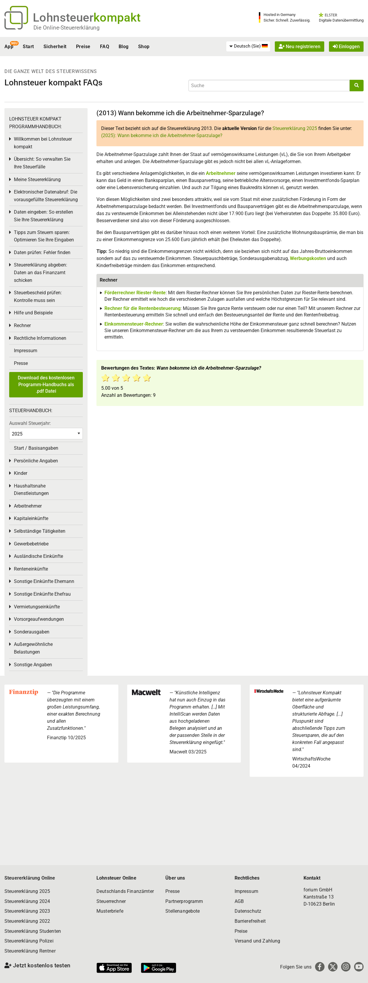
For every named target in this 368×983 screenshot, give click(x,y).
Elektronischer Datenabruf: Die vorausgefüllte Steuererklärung (46, 195)
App (8, 46)
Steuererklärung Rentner (30, 951)
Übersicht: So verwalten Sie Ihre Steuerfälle (42, 163)
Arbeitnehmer (220, 173)
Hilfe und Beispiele (33, 313)
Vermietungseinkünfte (37, 607)
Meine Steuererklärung (37, 179)
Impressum (25, 350)
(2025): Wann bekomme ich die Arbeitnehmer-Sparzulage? (161, 135)
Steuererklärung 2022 (27, 921)
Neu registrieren (299, 46)
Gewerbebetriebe (31, 544)
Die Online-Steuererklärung (66, 27)
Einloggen (346, 46)
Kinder (20, 473)
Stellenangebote (182, 911)
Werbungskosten (308, 258)
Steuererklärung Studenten (32, 931)
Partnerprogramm (184, 901)
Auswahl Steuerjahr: (30, 423)
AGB (239, 901)
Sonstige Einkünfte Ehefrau (42, 594)
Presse (21, 363)
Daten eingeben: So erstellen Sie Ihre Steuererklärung (43, 215)
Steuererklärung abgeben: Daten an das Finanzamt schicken (40, 272)
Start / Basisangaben (36, 448)
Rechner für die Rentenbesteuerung (142, 308)
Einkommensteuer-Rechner (133, 324)
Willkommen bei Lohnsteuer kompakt (43, 143)
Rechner (22, 325)
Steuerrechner (111, 901)
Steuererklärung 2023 (27, 911)
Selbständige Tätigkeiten (39, 531)
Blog (124, 46)
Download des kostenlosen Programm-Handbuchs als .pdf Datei (46, 384)
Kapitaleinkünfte (31, 518)
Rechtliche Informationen (40, 338)
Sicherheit (55, 46)
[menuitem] (248, 46)
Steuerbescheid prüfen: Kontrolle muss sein (38, 296)
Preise (83, 46)
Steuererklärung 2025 (294, 128)
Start (28, 46)
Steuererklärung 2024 (27, 901)
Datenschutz (248, 911)
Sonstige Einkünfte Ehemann (44, 581)
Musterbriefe (109, 911)
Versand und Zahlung (257, 941)
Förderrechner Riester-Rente (135, 292)
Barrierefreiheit (250, 921)
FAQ (104, 46)
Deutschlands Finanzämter (125, 891)
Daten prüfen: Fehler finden (42, 252)
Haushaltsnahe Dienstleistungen (31, 489)
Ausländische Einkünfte (38, 556)
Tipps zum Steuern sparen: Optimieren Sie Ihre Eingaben (44, 236)
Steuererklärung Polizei (29, 941)
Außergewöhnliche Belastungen (33, 648)
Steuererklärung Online (29, 878)
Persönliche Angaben (36, 461)
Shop (144, 46)
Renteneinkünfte (31, 569)
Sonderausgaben (31, 632)
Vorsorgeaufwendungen (39, 619)
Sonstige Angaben (33, 664)
